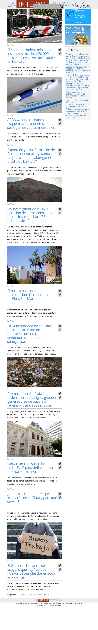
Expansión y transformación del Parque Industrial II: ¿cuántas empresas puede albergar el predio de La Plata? (31, 161)
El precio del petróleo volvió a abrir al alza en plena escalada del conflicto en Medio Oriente (78, 56)
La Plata (10, 45)
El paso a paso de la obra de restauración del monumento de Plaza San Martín (31, 308)
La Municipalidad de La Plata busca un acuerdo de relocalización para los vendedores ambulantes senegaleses (31, 349)
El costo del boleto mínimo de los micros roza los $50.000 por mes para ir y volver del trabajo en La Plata (32, 55)
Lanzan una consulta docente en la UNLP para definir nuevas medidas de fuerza (30, 488)
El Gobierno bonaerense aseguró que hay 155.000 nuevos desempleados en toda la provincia (29, 594)
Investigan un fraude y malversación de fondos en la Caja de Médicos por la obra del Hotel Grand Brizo (77, 89)
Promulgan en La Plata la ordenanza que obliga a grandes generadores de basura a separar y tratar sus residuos (31, 416)
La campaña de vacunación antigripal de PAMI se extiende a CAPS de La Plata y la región (78, 71)
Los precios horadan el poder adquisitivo (77, 106)
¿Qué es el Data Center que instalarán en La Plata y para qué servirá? (31, 520)
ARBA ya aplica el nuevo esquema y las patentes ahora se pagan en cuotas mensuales (29, 125)
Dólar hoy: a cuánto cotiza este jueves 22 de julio (76, 111)
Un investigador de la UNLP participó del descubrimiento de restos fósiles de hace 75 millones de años (31, 224)
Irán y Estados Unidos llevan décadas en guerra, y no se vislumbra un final (77, 63)
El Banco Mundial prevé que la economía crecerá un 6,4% (77, 116)
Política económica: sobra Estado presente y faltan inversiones (76, 122)
